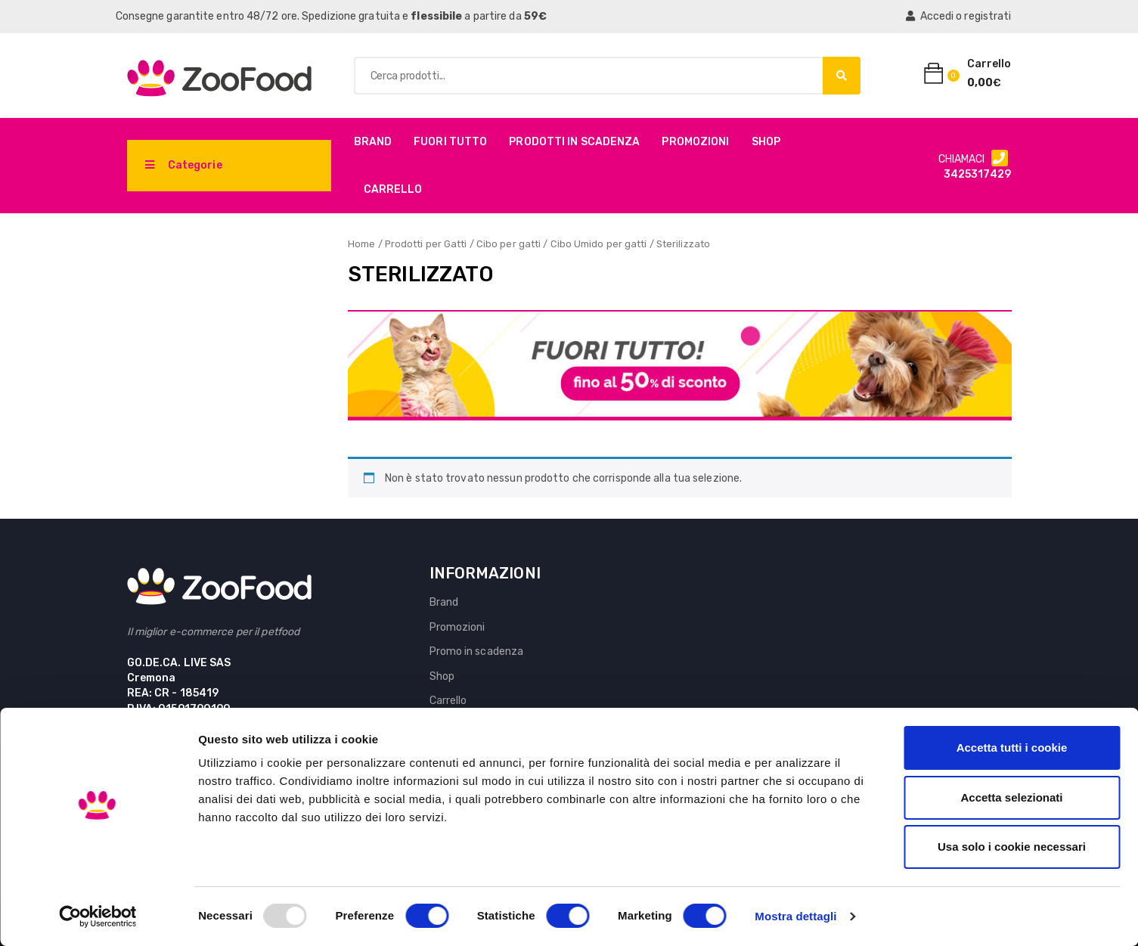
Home (361, 244)
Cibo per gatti (508, 244)
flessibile (436, 16)
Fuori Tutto (450, 141)
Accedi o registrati (958, 16)
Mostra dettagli (795, 916)
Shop (766, 141)
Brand (373, 141)
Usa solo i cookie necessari (1012, 846)
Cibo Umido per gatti (598, 244)
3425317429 (978, 174)
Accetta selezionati (1011, 797)
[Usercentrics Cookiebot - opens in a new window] (98, 916)
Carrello (393, 189)
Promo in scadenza (476, 651)
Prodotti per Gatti (426, 244)
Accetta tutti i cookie (1012, 747)
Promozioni (695, 141)
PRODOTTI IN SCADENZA (574, 141)
